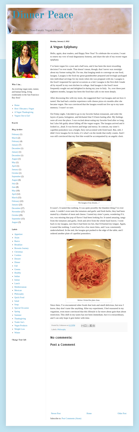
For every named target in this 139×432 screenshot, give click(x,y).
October (15, 173)
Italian (17, 280)
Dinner (17, 262)
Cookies (17, 255)
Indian (17, 276)
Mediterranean (20, 287)
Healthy (17, 273)
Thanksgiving (20, 318)
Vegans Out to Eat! (22, 116)
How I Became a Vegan (24, 109)
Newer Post (56, 413)
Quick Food (19, 297)
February (15, 134)
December (16, 148)
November (16, 212)
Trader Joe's (19, 322)
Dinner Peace (42, 15)
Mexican (18, 290)
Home (89, 413)
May (14, 162)
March (14, 138)
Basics (17, 241)
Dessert (17, 259)
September (16, 176)
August (15, 159)
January (15, 145)
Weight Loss (19, 329)
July (13, 183)
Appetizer (18, 234)
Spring (17, 311)
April (14, 166)
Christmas (18, 252)
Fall (16, 266)
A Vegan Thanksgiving (23, 112)
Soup (16, 304)
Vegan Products (21, 325)
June (14, 187)
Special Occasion (21, 308)
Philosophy (61, 329)
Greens (17, 269)
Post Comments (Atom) (71, 418)
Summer (17, 315)
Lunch (17, 283)
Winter (17, 333)
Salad (16, 301)
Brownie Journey (21, 248)
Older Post (122, 413)
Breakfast (18, 245)
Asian (16, 238)
